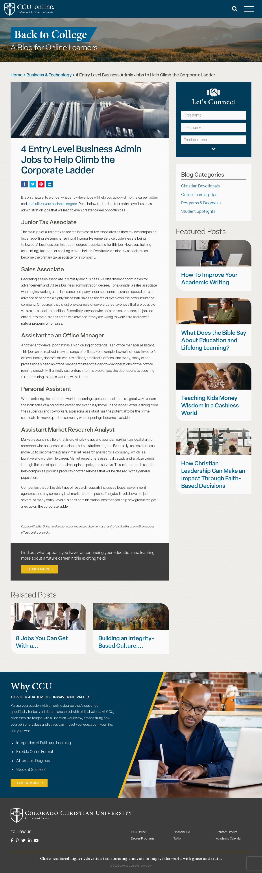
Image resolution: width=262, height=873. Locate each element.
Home (16, 75)
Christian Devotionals (200, 186)
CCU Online (138, 832)
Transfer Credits (226, 832)
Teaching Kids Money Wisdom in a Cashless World (210, 406)
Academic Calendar (229, 838)
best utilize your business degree (52, 204)
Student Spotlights (198, 212)
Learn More (39, 569)
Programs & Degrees (199, 203)
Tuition (177, 838)
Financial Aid (181, 832)
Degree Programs (142, 838)
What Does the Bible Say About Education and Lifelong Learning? (213, 340)
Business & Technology (49, 75)
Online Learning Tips (199, 195)
